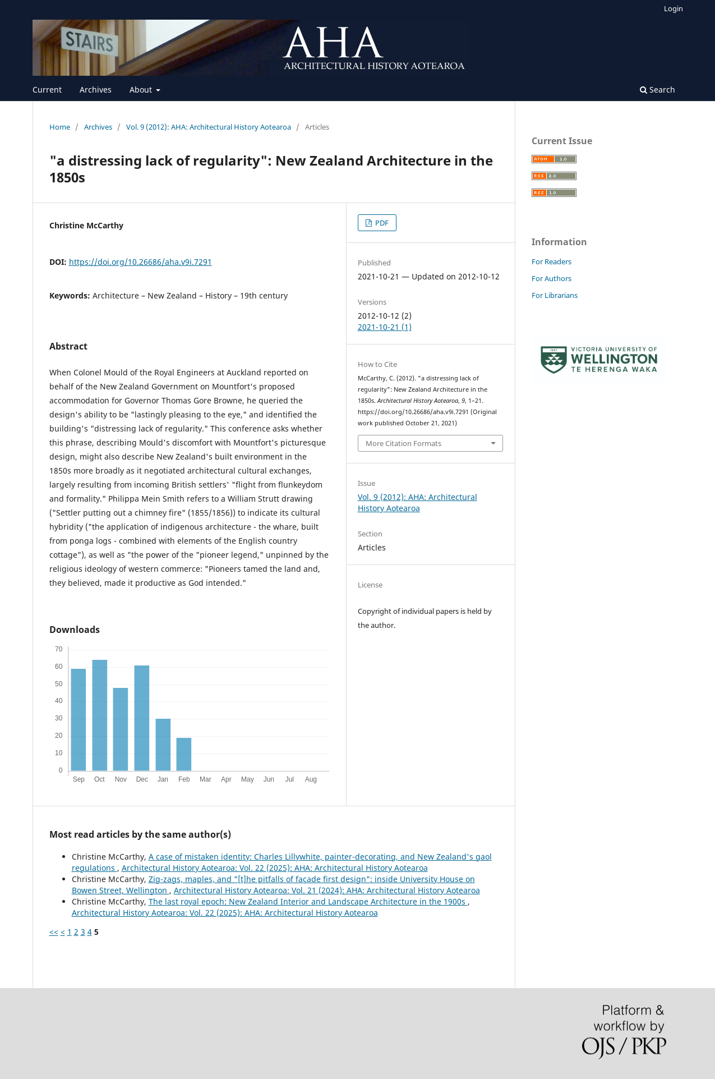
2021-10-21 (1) (385, 327)
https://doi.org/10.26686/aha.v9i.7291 (140, 261)
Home (59, 127)
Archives (96, 89)
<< (53, 931)
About (142, 89)
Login (673, 8)
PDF (381, 223)
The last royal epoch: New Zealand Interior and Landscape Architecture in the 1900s (308, 901)
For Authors (551, 278)
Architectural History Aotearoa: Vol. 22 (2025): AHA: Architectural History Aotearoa (275, 867)
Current (47, 89)
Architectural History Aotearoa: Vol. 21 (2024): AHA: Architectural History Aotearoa (327, 890)
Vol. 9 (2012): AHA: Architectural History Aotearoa (208, 127)
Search (657, 89)
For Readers (551, 261)
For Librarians (555, 295)
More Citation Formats (403, 443)
